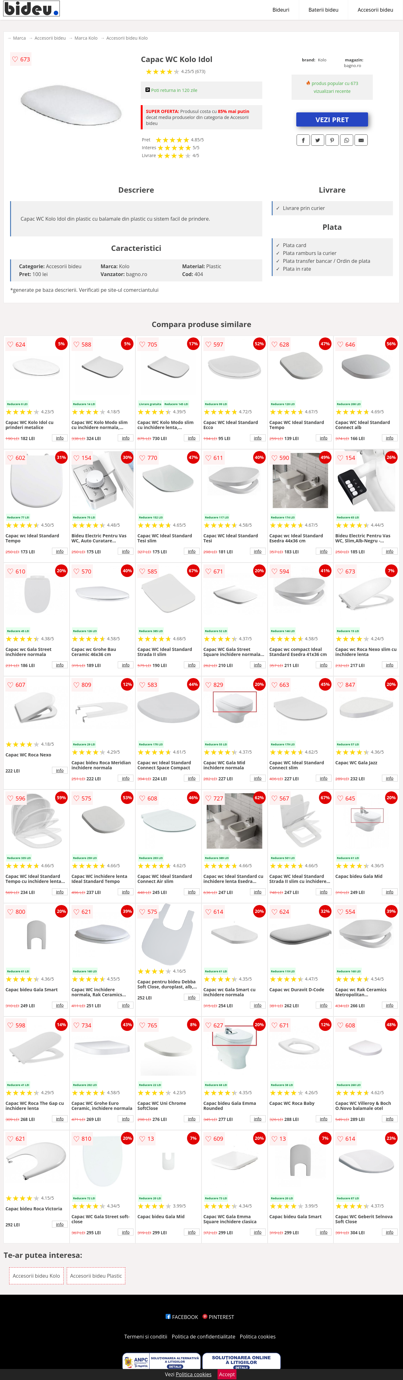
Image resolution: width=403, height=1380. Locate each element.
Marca (19, 38)
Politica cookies (258, 1336)
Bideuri (280, 9)
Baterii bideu (323, 9)
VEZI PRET (332, 119)
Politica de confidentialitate (204, 1336)
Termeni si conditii (145, 1336)
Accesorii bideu (375, 9)
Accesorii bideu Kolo (127, 38)
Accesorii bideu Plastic (96, 1275)
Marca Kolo (86, 38)
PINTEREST (218, 1317)
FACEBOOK (182, 1317)
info (60, 438)
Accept (227, 1374)
